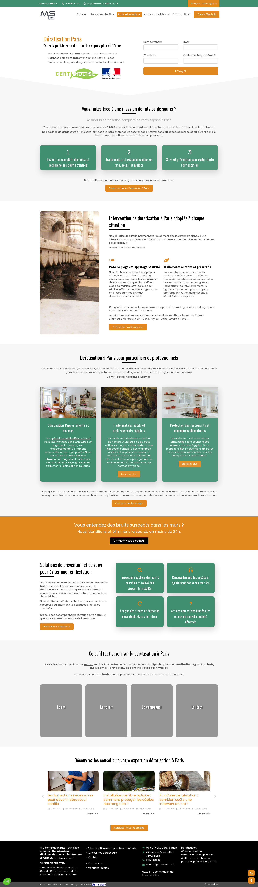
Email (186, 42)
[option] (73, 795)
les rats (88, 664)
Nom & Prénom (152, 42)
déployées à (120, 674)
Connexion (211, 884)
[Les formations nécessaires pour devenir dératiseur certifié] (73, 781)
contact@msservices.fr (160, 864)
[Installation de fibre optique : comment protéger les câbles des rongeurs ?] (129, 781)
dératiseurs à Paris (73, 132)
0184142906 (153, 860)
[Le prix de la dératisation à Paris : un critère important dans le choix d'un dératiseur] (184, 781)
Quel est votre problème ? (199, 55)
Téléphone (150, 55)
